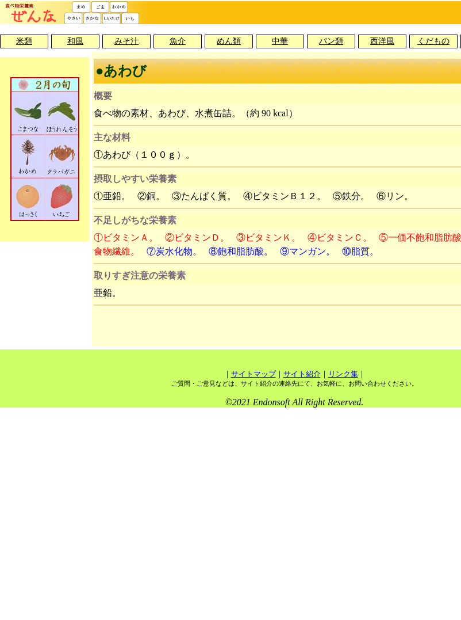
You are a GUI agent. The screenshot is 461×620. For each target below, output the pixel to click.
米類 (24, 41)
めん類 (229, 41)
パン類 (331, 41)
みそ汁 (126, 41)
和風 (75, 41)
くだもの (433, 41)
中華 (280, 41)
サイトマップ (253, 374)
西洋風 (382, 41)
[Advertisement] (294, 327)
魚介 (178, 41)
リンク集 (343, 374)
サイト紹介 (302, 374)
